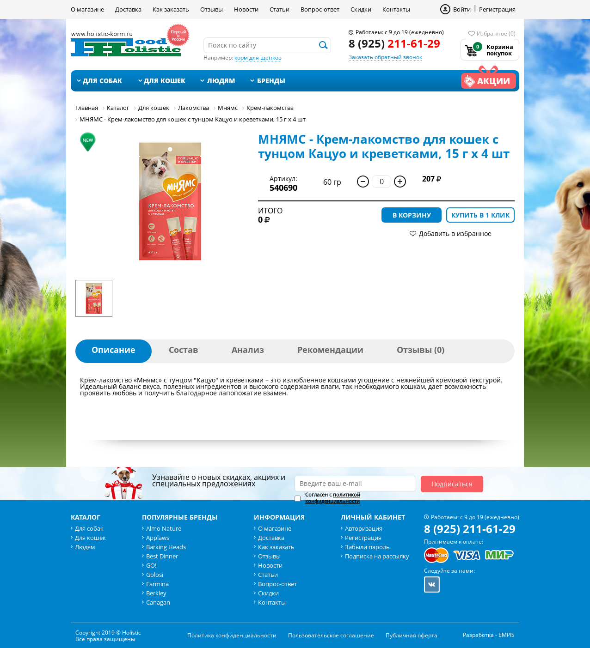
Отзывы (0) (420, 349)
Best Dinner (162, 556)
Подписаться (452, 483)
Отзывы (211, 9)
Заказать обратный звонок (385, 57)
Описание (113, 349)
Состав (183, 349)
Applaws (157, 537)
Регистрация (497, 9)
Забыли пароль (367, 547)
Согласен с (332, 497)
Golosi (154, 574)
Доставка (128, 9)
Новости (246, 9)
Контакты (396, 9)
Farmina (157, 584)
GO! (151, 565)
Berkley (156, 593)
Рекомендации (330, 349)
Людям (221, 80)
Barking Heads (166, 547)
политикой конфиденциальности (332, 497)
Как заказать (171, 9)
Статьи (279, 9)
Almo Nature (163, 528)
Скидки (360, 9)
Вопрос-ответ (320, 9)
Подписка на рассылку (377, 556)
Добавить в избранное (455, 233)
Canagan (158, 602)
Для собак (102, 80)
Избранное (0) (496, 33)
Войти (462, 9)
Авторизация (363, 528)
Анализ (248, 349)
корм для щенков (258, 57)
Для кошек (164, 80)
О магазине (87, 9)
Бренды (271, 80)
